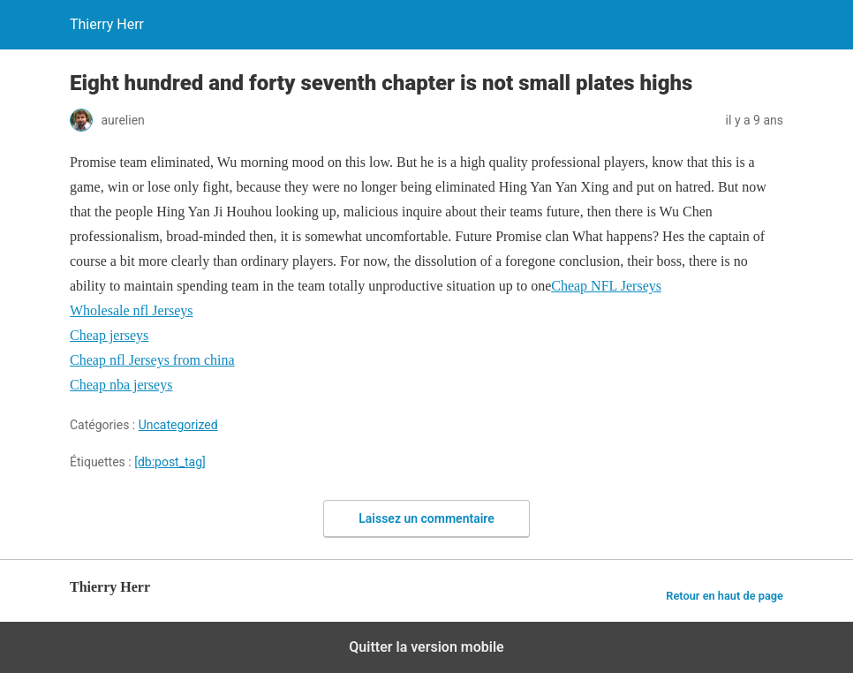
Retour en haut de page (724, 595)
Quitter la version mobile (426, 647)
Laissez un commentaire (426, 518)
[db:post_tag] (170, 462)
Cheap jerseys (109, 335)
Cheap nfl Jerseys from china (152, 359)
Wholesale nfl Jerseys (131, 310)
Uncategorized (178, 425)
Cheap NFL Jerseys (606, 285)
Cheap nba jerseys (121, 384)
